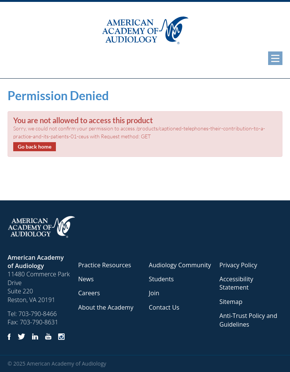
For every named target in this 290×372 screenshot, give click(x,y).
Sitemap (230, 302)
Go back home (34, 146)
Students (161, 279)
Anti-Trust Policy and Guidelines (248, 320)
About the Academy (105, 307)
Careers (89, 293)
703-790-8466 (38, 314)
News (86, 279)
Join (154, 293)
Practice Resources (104, 265)
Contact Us (164, 307)
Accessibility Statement (236, 283)
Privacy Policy (238, 265)
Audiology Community (180, 265)
